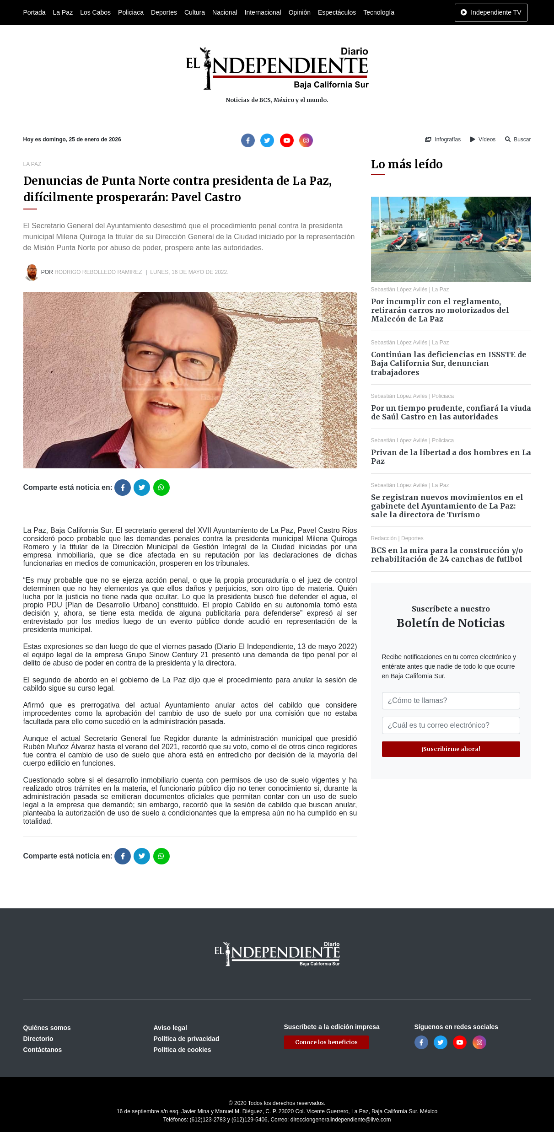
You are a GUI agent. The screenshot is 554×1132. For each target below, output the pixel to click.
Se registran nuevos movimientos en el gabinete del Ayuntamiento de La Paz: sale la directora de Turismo (447, 506)
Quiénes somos (47, 1027)
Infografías (443, 139)
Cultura (194, 12)
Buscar (518, 139)
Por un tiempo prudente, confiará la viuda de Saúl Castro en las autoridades (451, 412)
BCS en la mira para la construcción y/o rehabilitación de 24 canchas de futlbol (447, 554)
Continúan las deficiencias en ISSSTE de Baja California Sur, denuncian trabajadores (449, 363)
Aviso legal (170, 1027)
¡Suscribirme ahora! (450, 749)
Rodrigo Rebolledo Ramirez (98, 272)
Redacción (384, 538)
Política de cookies (182, 1049)
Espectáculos (337, 12)
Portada (34, 12)
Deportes (164, 12)
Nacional (224, 12)
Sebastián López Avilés (399, 289)
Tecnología (378, 12)
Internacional (263, 12)
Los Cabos (95, 12)
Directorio (38, 1038)
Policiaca (131, 12)
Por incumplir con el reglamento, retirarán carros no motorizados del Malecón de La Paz (440, 310)
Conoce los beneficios (326, 1042)
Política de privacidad (187, 1038)
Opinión (300, 12)
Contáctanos (42, 1049)
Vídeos (483, 139)
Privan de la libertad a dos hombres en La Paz (451, 457)
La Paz (63, 12)
